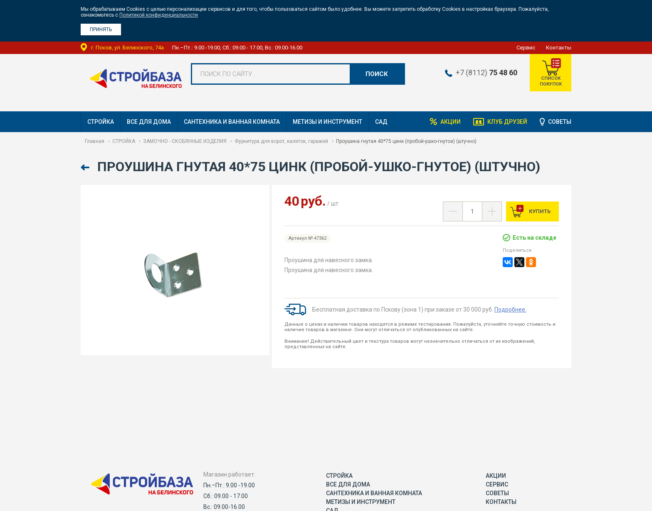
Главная (94, 141)
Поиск (377, 74)
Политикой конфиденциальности (158, 15)
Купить (539, 211)
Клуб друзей (507, 121)
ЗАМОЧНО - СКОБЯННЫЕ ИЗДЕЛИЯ (185, 141)
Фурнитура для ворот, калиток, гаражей (281, 141)
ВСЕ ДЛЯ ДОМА (149, 121)
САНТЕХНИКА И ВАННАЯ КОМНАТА (232, 121)
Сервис (525, 47)
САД (381, 121)
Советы (559, 121)
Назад (86, 168)
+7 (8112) (486, 73)
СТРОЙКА (100, 121)
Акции (450, 121)
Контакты (558, 47)
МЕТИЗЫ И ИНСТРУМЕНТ (327, 121)
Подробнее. (510, 309)
